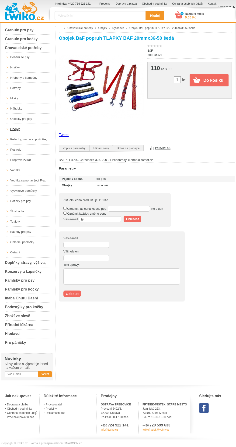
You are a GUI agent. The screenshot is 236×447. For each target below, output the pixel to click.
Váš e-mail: (71, 238)
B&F (150, 50)
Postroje (15, 149)
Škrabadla (17, 211)
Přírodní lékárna (19, 325)
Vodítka (15, 170)
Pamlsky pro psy (20, 280)
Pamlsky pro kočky (22, 289)
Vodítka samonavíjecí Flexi (28, 180)
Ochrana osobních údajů (187, 3)
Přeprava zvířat (20, 160)
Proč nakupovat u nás (20, 417)
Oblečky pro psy (21, 119)
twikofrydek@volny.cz (155, 429)
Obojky (15, 129)
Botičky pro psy (20, 201)
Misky (14, 98)
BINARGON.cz (72, 443)
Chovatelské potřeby (23, 48)
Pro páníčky (15, 342)
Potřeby (15, 88)
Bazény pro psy (20, 232)
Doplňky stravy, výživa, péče (25, 264)
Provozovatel (54, 404)
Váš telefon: (71, 251)
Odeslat (132, 219)
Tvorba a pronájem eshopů (45, 443)
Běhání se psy (19, 57)
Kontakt (212, 3)
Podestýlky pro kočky (24, 307)
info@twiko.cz (109, 429)
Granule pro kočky (21, 39)
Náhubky (16, 108)
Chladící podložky (22, 242)
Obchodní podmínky (154, 3)
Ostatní (15, 252)
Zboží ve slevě (17, 316)
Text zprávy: (71, 264)
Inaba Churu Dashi (21, 298)
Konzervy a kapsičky (23, 271)
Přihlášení (225, 7)
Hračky (15, 67)
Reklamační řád (55, 413)
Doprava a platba (126, 3)
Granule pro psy (19, 30)
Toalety (15, 221)
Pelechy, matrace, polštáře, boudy (28, 141)
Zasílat (45, 374)
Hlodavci (13, 334)
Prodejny (104, 3)
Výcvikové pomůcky (23, 190)
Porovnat (162, 148)
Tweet (64, 135)
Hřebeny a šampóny (23, 77)
